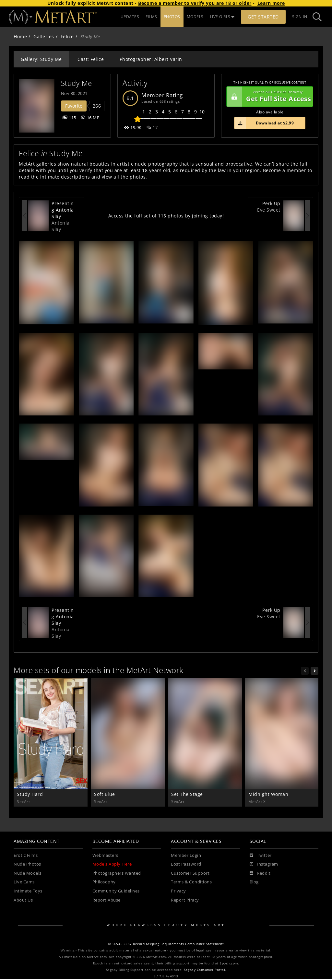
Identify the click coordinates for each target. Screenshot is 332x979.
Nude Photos (27, 864)
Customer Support (190, 873)
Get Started (263, 17)
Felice (67, 36)
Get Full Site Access (269, 97)
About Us (23, 900)
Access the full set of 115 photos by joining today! (166, 216)
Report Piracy (185, 900)
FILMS (151, 16)
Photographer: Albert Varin (151, 59)
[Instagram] (264, 864)
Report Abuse (106, 900)
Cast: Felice (90, 59)
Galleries (43, 36)
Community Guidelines (116, 891)
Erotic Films (26, 855)
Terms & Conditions (191, 882)
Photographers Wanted (116, 873)
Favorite (73, 106)
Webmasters (105, 855)
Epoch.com (228, 963)
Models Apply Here (112, 864)
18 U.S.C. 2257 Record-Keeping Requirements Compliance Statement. (166, 944)
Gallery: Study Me (41, 59)
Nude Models (28, 873)
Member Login (186, 855)
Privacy (178, 891)
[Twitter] (261, 855)
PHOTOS (172, 16)
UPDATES (130, 16)
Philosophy (104, 882)
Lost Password (186, 864)
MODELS (195, 16)
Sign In (299, 16)
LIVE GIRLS (222, 16)
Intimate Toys (28, 891)
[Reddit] (260, 873)
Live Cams (24, 882)
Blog (254, 882)
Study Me (76, 83)
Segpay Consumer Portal (204, 970)
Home (20, 36)
